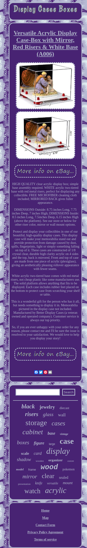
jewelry (47, 407)
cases (58, 423)
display (58, 451)
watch (32, 491)
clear (48, 475)
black (28, 406)
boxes (23, 442)
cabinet (33, 432)
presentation (24, 484)
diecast (64, 408)
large (52, 444)
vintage (64, 434)
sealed (63, 477)
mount (68, 483)
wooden (40, 460)
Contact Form (45, 525)
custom (70, 461)
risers (31, 414)
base (51, 433)
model (20, 469)
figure (39, 443)
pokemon (69, 469)
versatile (52, 483)
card (38, 453)
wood (49, 467)
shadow (24, 459)
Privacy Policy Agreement (45, 532)
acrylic (55, 490)
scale (25, 453)
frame (32, 469)
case (67, 441)
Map (45, 518)
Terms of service (45, 539)
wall (62, 414)
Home (45, 510)
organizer (55, 460)
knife (38, 483)
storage (36, 422)
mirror (30, 476)
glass (48, 414)
